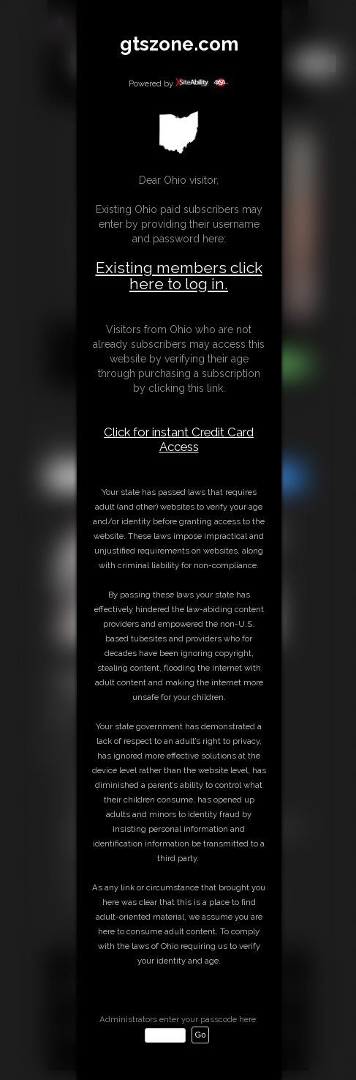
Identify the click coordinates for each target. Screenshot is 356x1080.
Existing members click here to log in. (179, 275)
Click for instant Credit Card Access (179, 439)
